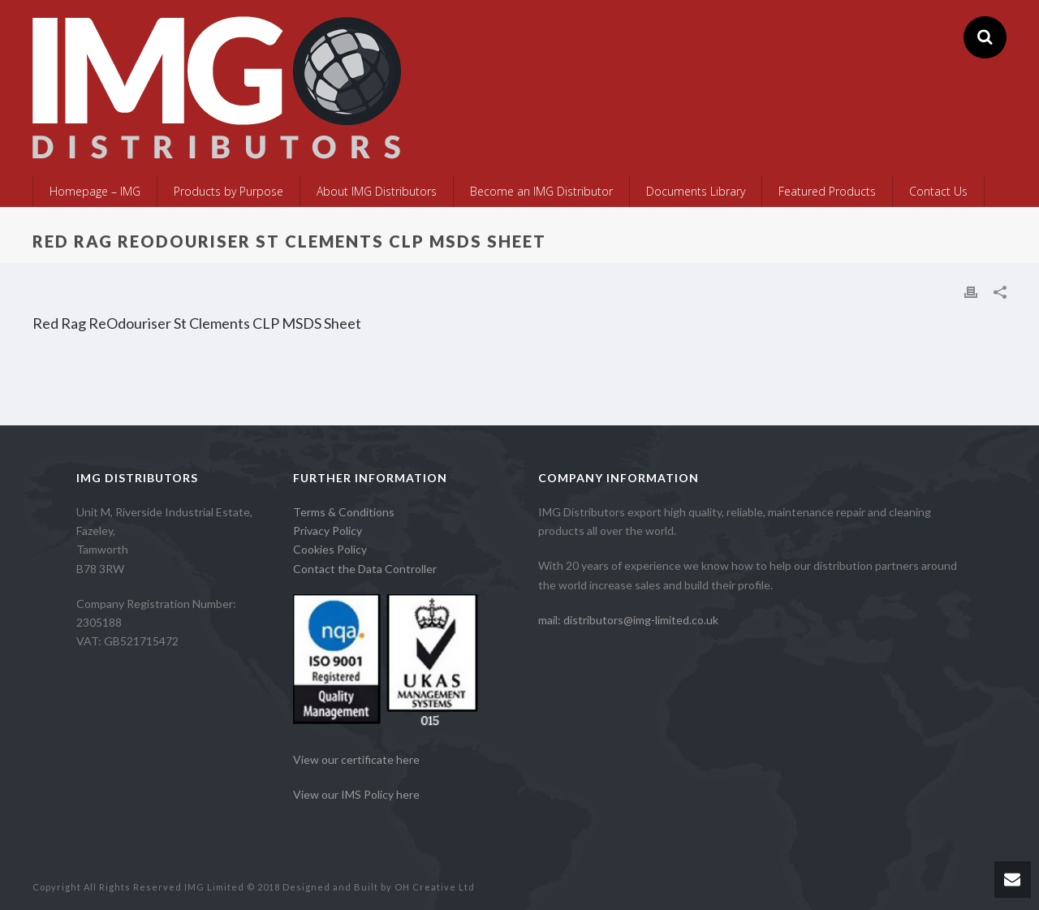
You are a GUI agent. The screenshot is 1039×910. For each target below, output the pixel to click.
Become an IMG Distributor (541, 191)
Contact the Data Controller (365, 569)
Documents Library (695, 191)
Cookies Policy (330, 549)
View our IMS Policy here (356, 794)
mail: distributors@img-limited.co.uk (628, 620)
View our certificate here (356, 759)
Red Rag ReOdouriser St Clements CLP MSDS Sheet (196, 323)
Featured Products (827, 191)
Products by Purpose (228, 191)
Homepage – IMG (95, 191)
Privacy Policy (327, 530)
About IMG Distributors (377, 191)
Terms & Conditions (343, 512)
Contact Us (938, 191)
